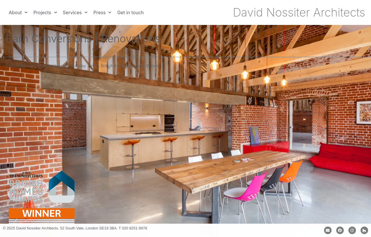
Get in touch (130, 12)
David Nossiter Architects (299, 12)
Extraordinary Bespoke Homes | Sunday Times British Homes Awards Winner (83, 65)
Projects (45, 12)
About (18, 12)
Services (75, 12)
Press (102, 12)
